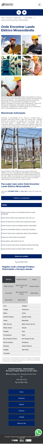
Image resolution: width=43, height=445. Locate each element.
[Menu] (39, 4)
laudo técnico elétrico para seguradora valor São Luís (18, 218)
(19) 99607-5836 (13, 191)
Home (21, 392)
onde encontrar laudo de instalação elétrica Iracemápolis (19, 225)
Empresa (21, 398)
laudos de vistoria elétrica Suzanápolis (13, 237)
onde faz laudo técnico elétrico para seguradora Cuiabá (19, 222)
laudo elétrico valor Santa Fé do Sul (13, 241)
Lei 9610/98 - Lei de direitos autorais (12, 361)
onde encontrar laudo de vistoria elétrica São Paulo (17, 249)
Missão (21, 404)
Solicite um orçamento (21, 198)
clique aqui (24, 191)
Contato (21, 417)
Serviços (21, 411)
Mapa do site (21, 423)
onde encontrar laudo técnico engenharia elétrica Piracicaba (20, 245)
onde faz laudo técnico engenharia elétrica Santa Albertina (19, 233)
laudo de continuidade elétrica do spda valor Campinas (18, 229)
